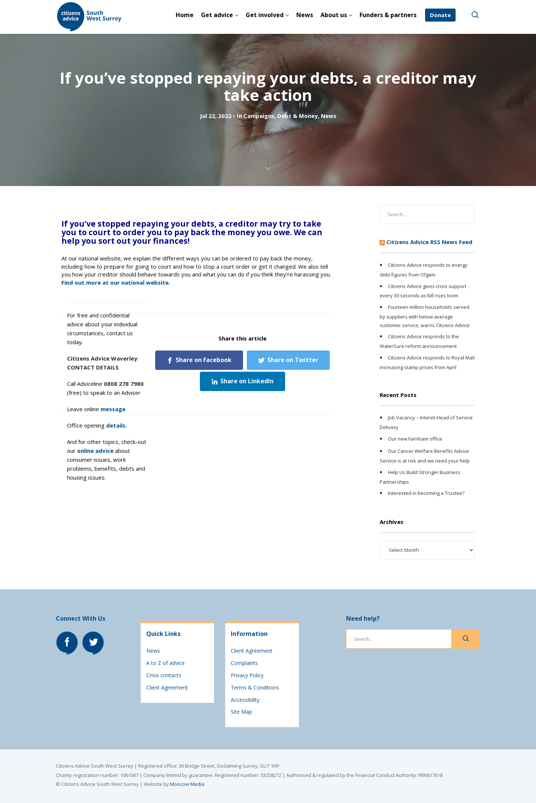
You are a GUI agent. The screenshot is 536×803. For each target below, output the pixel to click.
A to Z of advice (165, 662)
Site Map (241, 711)
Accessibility (245, 699)
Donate (440, 15)
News (304, 15)
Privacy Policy (247, 675)
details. (116, 425)
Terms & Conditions (255, 687)
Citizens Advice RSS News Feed (429, 242)
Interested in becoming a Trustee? (426, 493)
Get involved (265, 15)
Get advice (217, 15)
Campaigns (258, 115)
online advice (95, 450)
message (112, 409)
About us (333, 15)
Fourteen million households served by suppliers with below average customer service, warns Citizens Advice (425, 316)
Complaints (244, 662)
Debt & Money (297, 115)
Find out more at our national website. (115, 282)
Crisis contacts (163, 675)
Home (185, 15)
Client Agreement (167, 687)
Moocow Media (187, 784)
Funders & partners (388, 15)
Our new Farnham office (415, 438)
